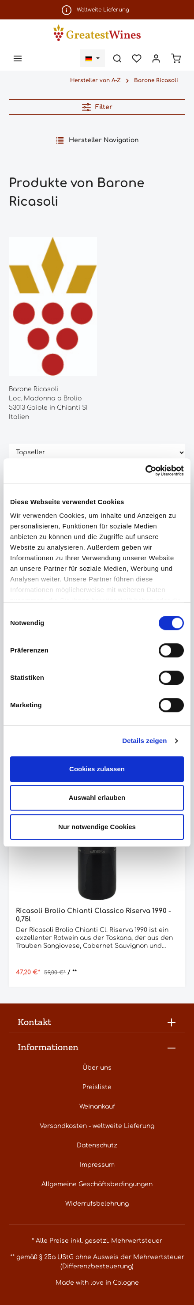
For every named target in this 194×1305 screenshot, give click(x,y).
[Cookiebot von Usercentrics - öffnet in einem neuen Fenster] (145, 470)
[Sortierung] (97, 453)
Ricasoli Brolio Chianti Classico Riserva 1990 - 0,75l (93, 915)
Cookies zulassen (97, 769)
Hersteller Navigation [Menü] (97, 140)
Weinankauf (97, 1106)
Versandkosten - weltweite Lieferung (97, 1126)
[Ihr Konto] (156, 58)
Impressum (97, 1165)
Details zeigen (144, 740)
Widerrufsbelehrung (97, 1203)
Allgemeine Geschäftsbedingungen (97, 1184)
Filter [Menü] (97, 107)
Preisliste (97, 1087)
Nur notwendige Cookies (97, 826)
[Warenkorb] (176, 58)
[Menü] (17, 58)
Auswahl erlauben (97, 797)
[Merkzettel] (137, 58)
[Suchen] (117, 58)
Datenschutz (97, 1145)
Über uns (97, 1067)
